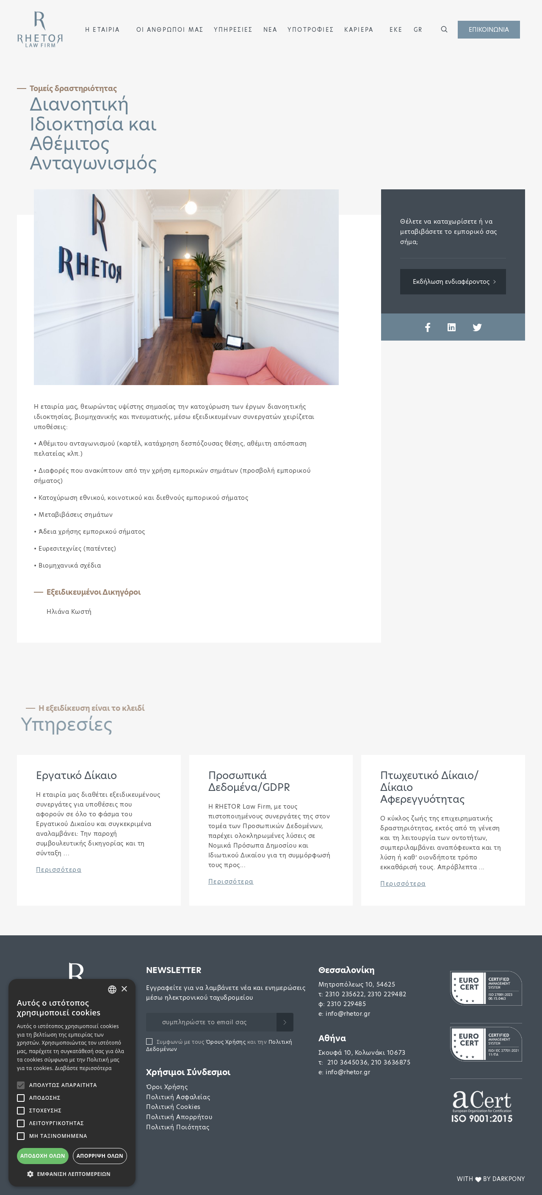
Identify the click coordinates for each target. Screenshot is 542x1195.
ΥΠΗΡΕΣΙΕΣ (233, 29)
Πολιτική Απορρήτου (179, 1117)
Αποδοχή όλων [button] (42, 1155)
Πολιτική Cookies (173, 1107)
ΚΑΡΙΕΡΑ (358, 29)
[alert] (72, 1083)
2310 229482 (387, 994)
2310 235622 (344, 994)
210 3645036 (347, 1062)
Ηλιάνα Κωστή (69, 611)
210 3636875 (390, 1062)
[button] (124, 29)
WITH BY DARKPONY (491, 1179)
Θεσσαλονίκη (346, 970)
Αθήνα (332, 1038)
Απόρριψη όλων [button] (100, 1155)
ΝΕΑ (270, 29)
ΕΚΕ (396, 29)
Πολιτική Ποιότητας (177, 1127)
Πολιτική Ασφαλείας (178, 1097)
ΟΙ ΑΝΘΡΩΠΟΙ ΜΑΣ (170, 29)
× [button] (124, 989)
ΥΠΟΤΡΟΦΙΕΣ (311, 29)
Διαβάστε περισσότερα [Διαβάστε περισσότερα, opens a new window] (83, 1068)
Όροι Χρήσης (167, 1087)
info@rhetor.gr (348, 1013)
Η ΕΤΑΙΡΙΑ (102, 29)
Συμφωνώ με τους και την (219, 1045)
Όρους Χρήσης (226, 1041)
